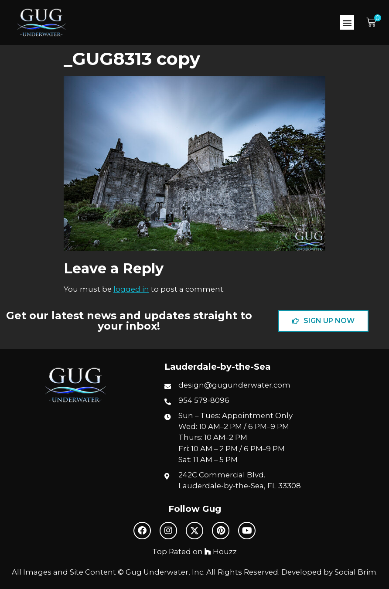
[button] (347, 22)
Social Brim (355, 572)
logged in (131, 289)
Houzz (221, 551)
